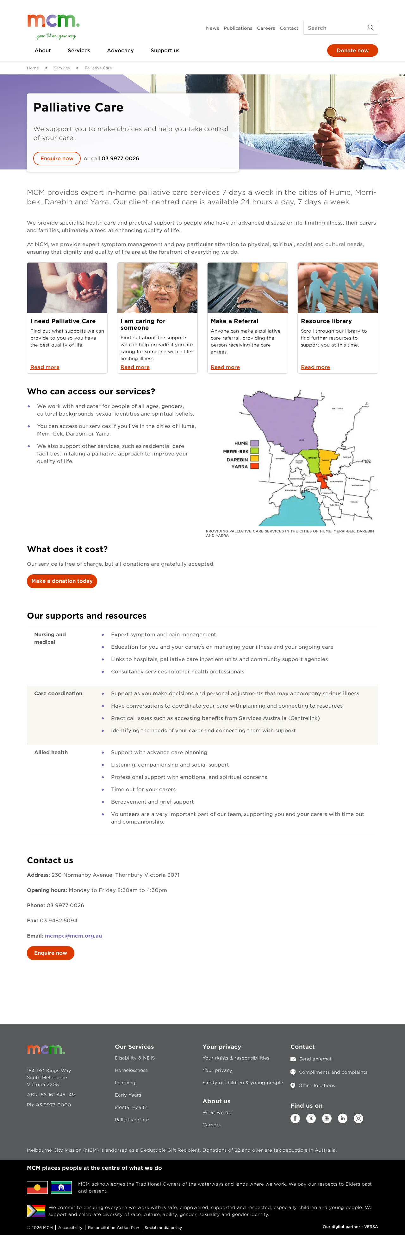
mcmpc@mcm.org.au (73, 936)
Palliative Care (132, 1119)
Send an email (316, 1058)
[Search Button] (370, 28)
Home (33, 68)
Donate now (353, 51)
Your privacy (217, 1070)
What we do (217, 1112)
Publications (238, 28)
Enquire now (56, 159)
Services (79, 51)
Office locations (316, 1085)
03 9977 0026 (120, 159)
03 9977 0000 (53, 1104)
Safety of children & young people (242, 1082)
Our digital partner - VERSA (350, 1226)
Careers (266, 28)
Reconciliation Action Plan (113, 1227)
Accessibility (70, 1227)
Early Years (128, 1095)
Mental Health (131, 1107)
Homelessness (131, 1070)
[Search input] (340, 28)
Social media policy (163, 1227)
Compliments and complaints (333, 1072)
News (212, 28)
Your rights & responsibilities (235, 1057)
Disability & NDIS (135, 1057)
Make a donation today (62, 581)
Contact (289, 28)
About (42, 51)
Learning (125, 1082)
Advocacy (120, 51)
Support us (165, 51)
